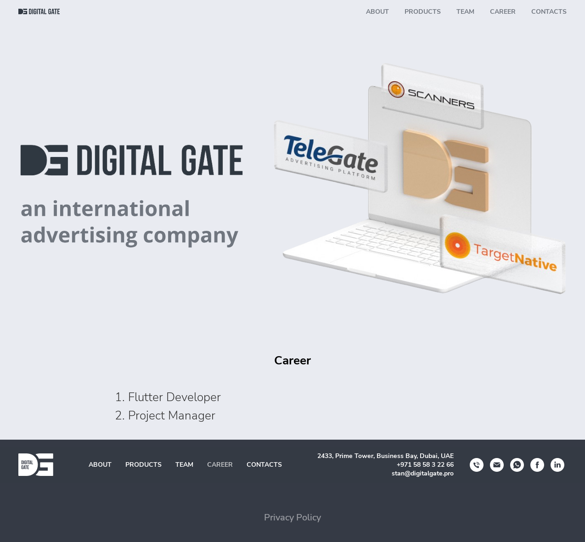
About (377, 11)
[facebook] (537, 465)
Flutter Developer (174, 397)
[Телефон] (477, 465)
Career (503, 11)
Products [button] (423, 11)
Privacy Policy (292, 517)
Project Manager (171, 416)
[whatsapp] (517, 465)
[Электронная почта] (497, 465)
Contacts (549, 11)
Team (465, 11)
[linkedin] (557, 465)
